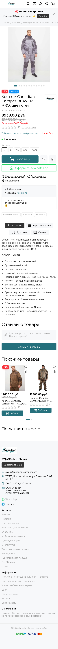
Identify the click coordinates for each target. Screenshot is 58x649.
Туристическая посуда (14, 557)
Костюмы (46, 23)
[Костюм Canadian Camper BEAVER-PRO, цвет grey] (29, 54)
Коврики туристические (15, 527)
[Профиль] (41, 4)
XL (17, 149)
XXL (25, 149)
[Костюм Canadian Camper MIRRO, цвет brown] (15, 378)
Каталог (16, 23)
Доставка (19, 232)
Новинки (27, 214)
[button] (15, 85)
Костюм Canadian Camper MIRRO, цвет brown (13, 402)
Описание (14, 225)
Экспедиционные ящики (15, 549)
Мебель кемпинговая (13, 536)
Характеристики (39, 225)
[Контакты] (34, 4)
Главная (5, 23)
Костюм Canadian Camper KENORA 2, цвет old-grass (41, 399)
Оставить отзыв (29, 346)
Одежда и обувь (31, 23)
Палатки (6, 518)
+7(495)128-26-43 (14, 459)
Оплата (40, 232)
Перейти (43, 16)
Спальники (7, 531)
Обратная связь (10, 594)
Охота (5, 566)
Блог (4, 589)
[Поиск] (28, 4)
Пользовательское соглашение (19, 581)
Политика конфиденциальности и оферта (25, 576)
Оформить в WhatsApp (29, 168)
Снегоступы (8, 544)
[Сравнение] (52, 159)
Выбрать (12, 413)
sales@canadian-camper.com (21, 472)
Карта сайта (41, 628)
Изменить (22, 193)
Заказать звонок (13, 465)
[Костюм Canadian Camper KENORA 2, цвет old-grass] (43, 378)
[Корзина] (53, 4)
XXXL (34, 149)
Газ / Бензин (8, 562)
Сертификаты (9, 602)
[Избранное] (47, 4)
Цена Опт (47, 133)
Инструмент (8, 553)
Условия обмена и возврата (17, 585)
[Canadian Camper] (11, 4)
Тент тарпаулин (10, 523)
